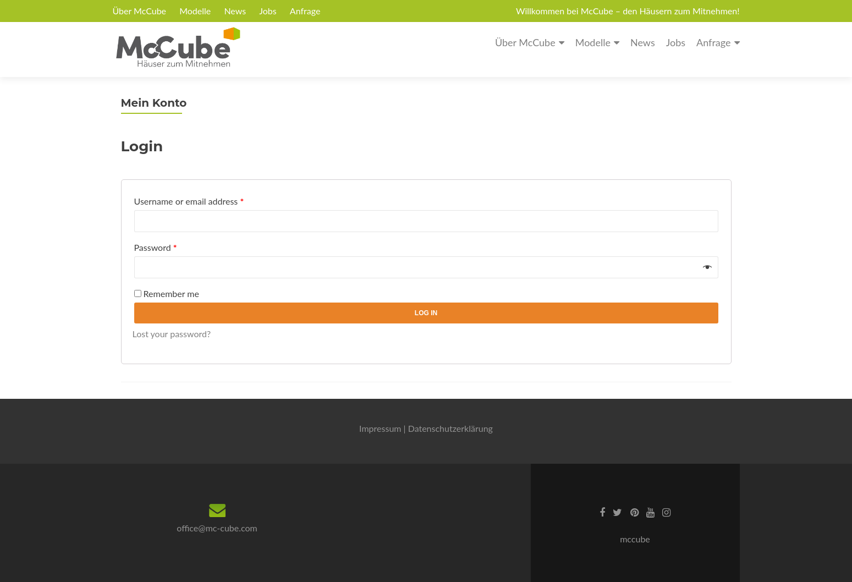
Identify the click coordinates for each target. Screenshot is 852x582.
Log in (426, 313)
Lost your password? (172, 333)
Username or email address (189, 201)
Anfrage (305, 11)
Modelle (195, 11)
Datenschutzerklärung (450, 428)
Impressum (380, 428)
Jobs (267, 11)
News (235, 11)
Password (155, 247)
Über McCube (140, 11)
